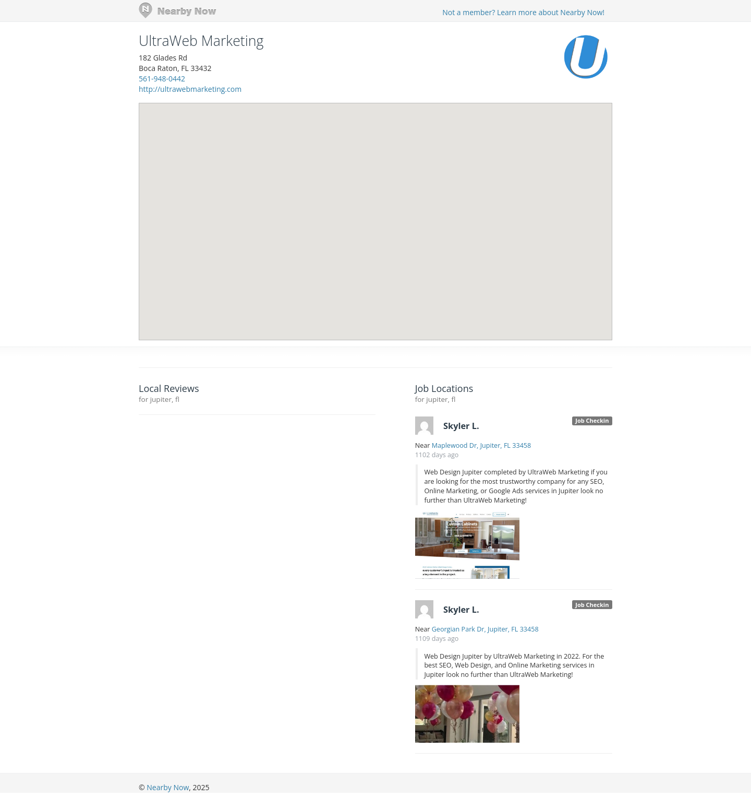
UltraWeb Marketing (201, 40)
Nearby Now (168, 787)
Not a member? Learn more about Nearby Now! (523, 12)
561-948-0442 (162, 79)
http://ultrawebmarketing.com (190, 89)
